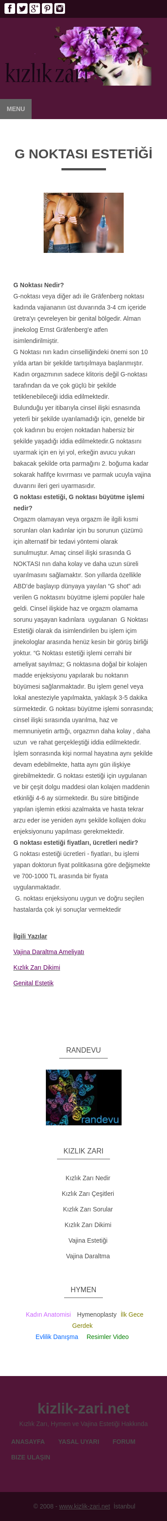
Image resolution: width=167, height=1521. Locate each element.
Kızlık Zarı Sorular (88, 1209)
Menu (16, 108)
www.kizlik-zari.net (84, 1506)
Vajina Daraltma (88, 1256)
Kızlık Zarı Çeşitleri (88, 1193)
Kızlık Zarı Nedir (87, 1178)
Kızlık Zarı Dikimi (88, 1224)
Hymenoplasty (97, 1314)
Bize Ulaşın (30, 1457)
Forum (124, 1441)
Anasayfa (28, 1441)
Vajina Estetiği (88, 1240)
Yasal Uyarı (78, 1441)
